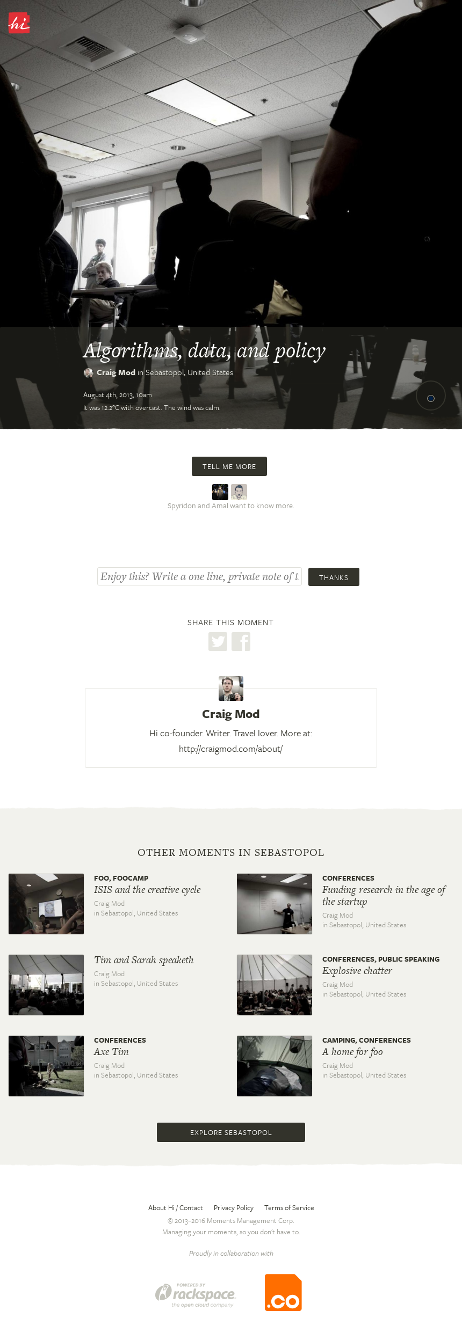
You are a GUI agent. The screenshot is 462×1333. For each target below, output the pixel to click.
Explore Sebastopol (231, 1132)
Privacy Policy (234, 1207)
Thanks (334, 577)
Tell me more (229, 466)
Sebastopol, (189, 372)
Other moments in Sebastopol (231, 852)
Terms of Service (289, 1207)
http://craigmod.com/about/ (231, 748)
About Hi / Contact (175, 1207)
